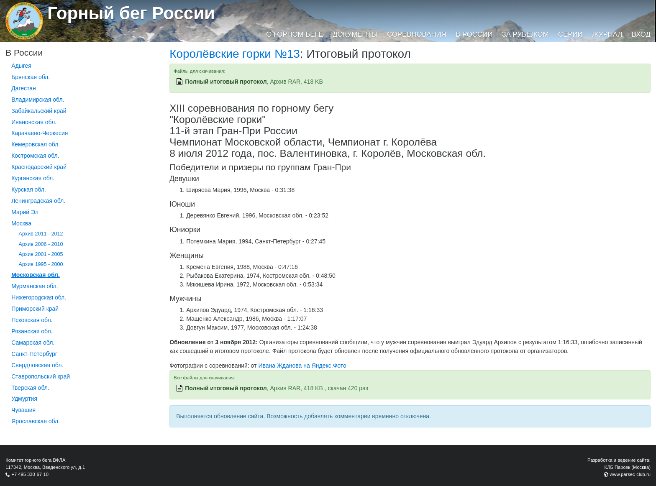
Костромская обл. (35, 155)
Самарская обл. (32, 342)
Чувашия (23, 410)
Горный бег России (131, 13)
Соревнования (416, 34)
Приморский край (35, 308)
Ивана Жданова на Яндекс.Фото (302, 365)
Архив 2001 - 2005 (41, 254)
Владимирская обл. (37, 99)
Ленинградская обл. (38, 200)
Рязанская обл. (31, 331)
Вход (641, 34)
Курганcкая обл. (32, 178)
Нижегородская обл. (38, 297)
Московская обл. (35, 274)
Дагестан (23, 88)
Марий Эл (24, 212)
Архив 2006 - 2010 (41, 244)
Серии (570, 34)
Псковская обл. (31, 320)
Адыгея (21, 65)
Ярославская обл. (35, 421)
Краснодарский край (39, 167)
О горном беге (294, 34)
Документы (355, 34)
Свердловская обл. (37, 365)
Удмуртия (24, 398)
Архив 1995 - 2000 (41, 264)
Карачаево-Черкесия (39, 133)
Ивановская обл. (33, 122)
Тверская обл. (30, 387)
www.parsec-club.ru (630, 474)
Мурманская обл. (34, 286)
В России (474, 34)
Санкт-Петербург (34, 353)
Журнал (607, 34)
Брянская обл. (30, 77)
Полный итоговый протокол (226, 81)
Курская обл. (28, 189)
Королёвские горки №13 (234, 53)
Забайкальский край (38, 110)
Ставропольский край (40, 376)
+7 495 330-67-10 (30, 474)
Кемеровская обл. (35, 144)
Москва (21, 223)
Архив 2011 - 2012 (41, 234)
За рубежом (525, 34)
